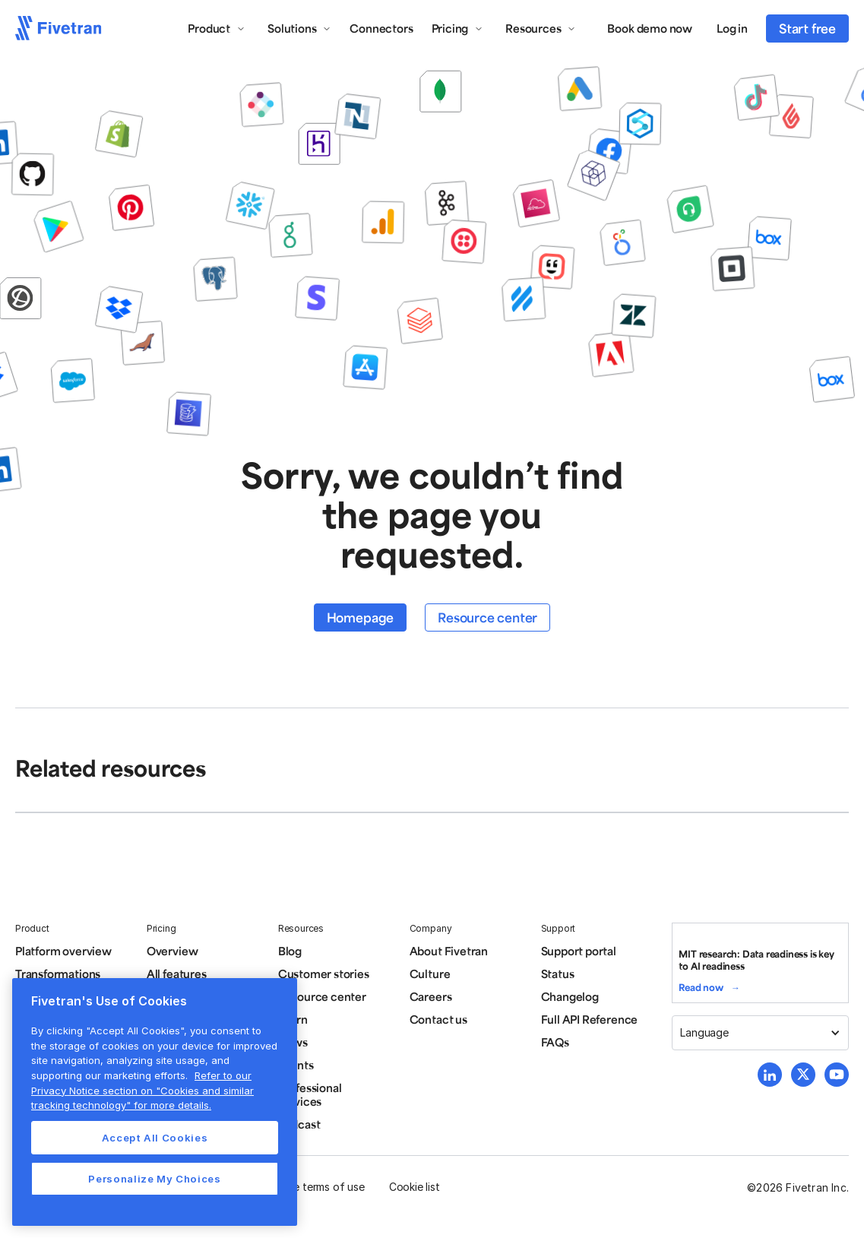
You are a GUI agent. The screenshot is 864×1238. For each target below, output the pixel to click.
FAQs (555, 1042)
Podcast (299, 1124)
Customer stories (323, 973)
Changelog (570, 996)
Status (557, 973)
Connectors (381, 28)
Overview (172, 951)
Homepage (360, 617)
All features (177, 973)
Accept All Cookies (155, 1138)
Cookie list (414, 1186)
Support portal (578, 951)
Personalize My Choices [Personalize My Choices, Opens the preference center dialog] (154, 1179)
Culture (430, 973)
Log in (732, 28)
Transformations (57, 973)
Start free (807, 28)
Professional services (310, 1094)
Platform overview (63, 951)
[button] (216, 28)
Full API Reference (589, 1019)
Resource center (487, 617)
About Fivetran (449, 951)
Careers (431, 996)
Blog (290, 951)
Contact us (438, 1019)
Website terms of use (312, 1186)
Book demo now (649, 28)
